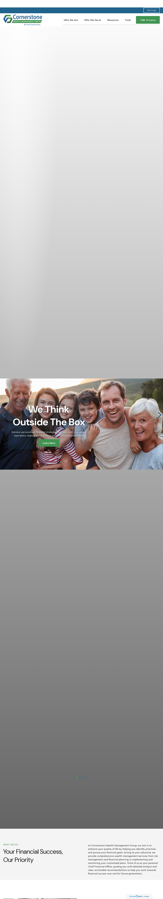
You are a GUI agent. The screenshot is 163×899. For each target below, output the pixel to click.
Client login (151, 3)
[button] (70, 12)
